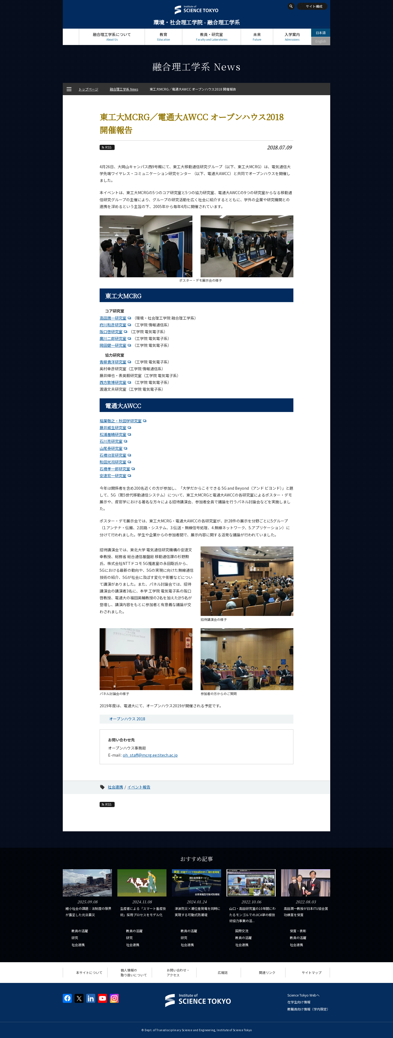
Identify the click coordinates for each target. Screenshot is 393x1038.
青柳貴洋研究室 (113, 362)
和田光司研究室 (113, 462)
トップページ (71, 37)
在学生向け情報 (298, 1002)
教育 (163, 37)
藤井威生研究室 (113, 427)
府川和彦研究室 (113, 324)
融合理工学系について (112, 37)
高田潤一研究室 (113, 318)
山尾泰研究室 (111, 448)
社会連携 (115, 787)
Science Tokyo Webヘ (303, 995)
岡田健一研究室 (113, 345)
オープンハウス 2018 (127, 718)
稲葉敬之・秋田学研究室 (121, 420)
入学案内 (292, 37)
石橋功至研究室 (113, 455)
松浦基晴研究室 (113, 434)
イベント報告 (138, 787)
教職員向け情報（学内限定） (308, 1009)
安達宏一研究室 (113, 475)
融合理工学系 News (124, 89)
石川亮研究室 (111, 441)
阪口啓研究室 (111, 331)
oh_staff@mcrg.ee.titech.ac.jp (150, 755)
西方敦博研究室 (113, 382)
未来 (257, 37)
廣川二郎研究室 (113, 338)
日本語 (321, 32)
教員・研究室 (211, 37)
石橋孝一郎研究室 (115, 468)
